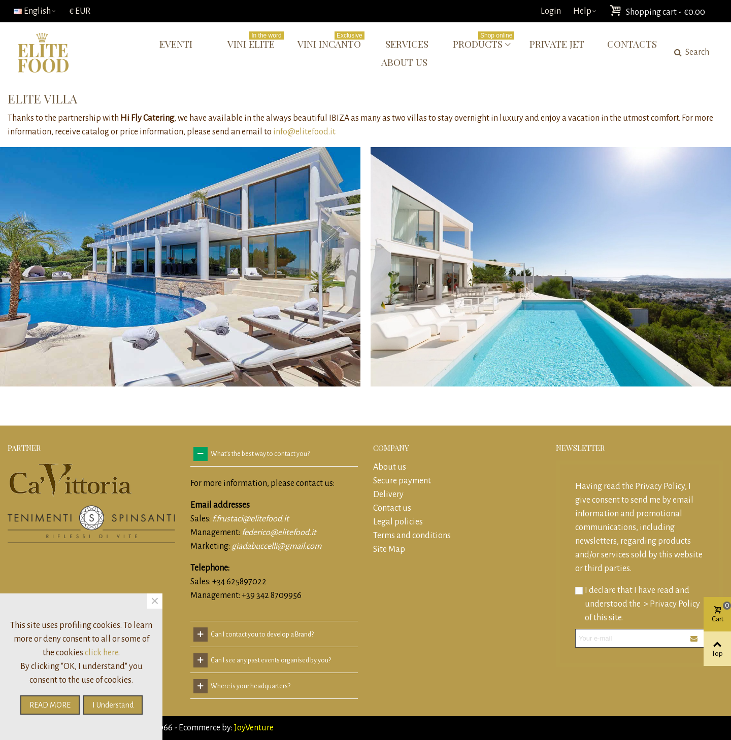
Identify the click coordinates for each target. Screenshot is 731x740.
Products (483, 42)
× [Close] (155, 601)
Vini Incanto (330, 42)
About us (404, 61)
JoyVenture (253, 727)
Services (406, 43)
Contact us (392, 508)
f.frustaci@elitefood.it (250, 518)
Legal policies (398, 521)
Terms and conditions (412, 535)
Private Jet (556, 43)
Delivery (388, 494)
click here (101, 652)
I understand (113, 705)
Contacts (632, 43)
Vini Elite (255, 42)
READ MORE (50, 705)
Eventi (175, 43)
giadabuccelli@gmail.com (276, 546)
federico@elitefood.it (279, 532)
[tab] (274, 454)
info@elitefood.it (304, 131)
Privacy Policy (660, 486)
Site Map (389, 549)
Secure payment (402, 480)
